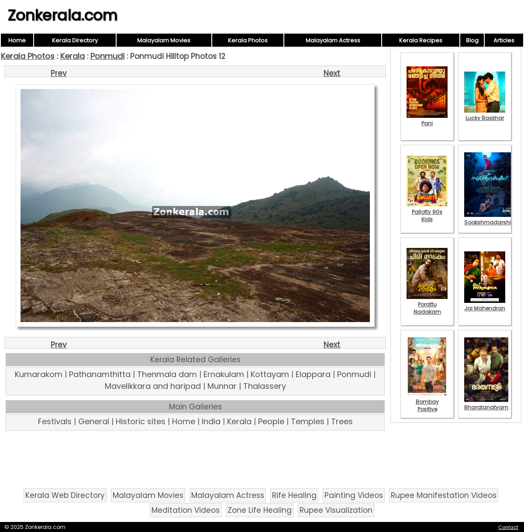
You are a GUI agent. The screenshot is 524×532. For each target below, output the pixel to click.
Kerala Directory (75, 40)
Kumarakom (38, 374)
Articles (503, 40)
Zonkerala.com (62, 15)
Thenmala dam (167, 374)
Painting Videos (353, 495)
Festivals (55, 421)
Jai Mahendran (484, 304)
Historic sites (140, 421)
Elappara (313, 374)
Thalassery (264, 386)
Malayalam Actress (333, 40)
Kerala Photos (248, 40)
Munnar (222, 386)
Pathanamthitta (100, 374)
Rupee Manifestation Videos (443, 495)
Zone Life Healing (260, 510)
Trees (342, 421)
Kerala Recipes (420, 40)
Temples (307, 421)
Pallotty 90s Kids (427, 212)
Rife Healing (294, 495)
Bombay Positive (427, 402)
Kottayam (270, 374)
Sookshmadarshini (490, 218)
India (211, 421)
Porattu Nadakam (427, 304)
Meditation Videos (186, 510)
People (271, 421)
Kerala (72, 56)
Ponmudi (107, 56)
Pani (427, 119)
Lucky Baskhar (484, 114)
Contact (508, 527)
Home (17, 40)
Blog (472, 40)
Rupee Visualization (336, 510)
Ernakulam (223, 374)
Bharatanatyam (486, 403)
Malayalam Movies (163, 40)
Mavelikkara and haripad (153, 386)
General (93, 421)
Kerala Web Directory (65, 495)
